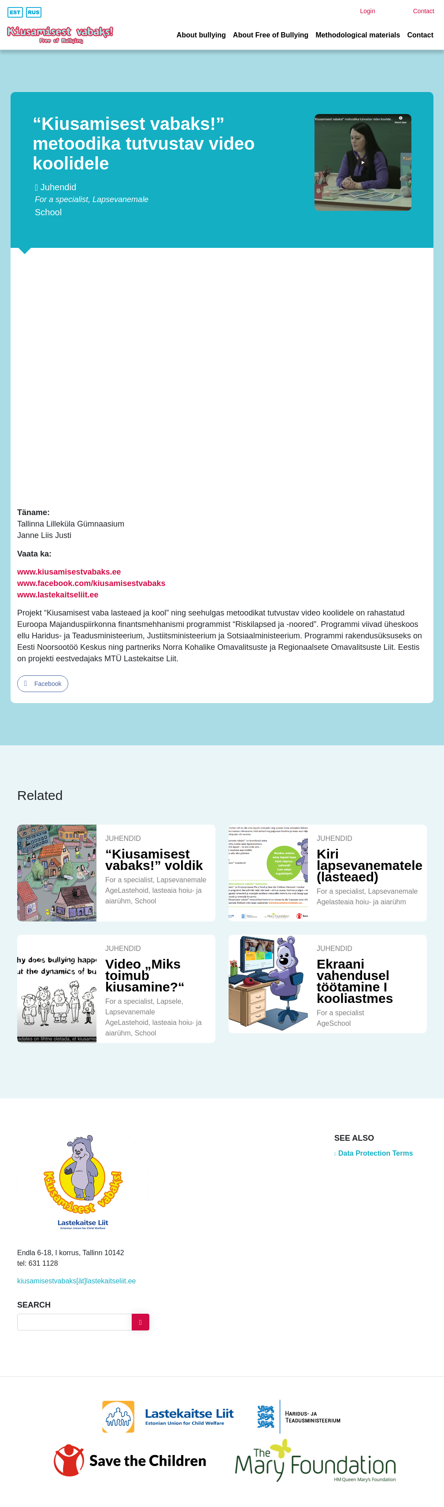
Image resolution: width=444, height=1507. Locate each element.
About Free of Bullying (271, 35)
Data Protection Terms (375, 1153)
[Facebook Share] (42, 683)
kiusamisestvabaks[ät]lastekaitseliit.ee (76, 1281)
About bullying (201, 35)
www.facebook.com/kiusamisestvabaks (91, 583)
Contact (420, 35)
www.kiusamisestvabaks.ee (69, 571)
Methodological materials (357, 35)
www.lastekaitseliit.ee (57, 594)
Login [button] (367, 11)
